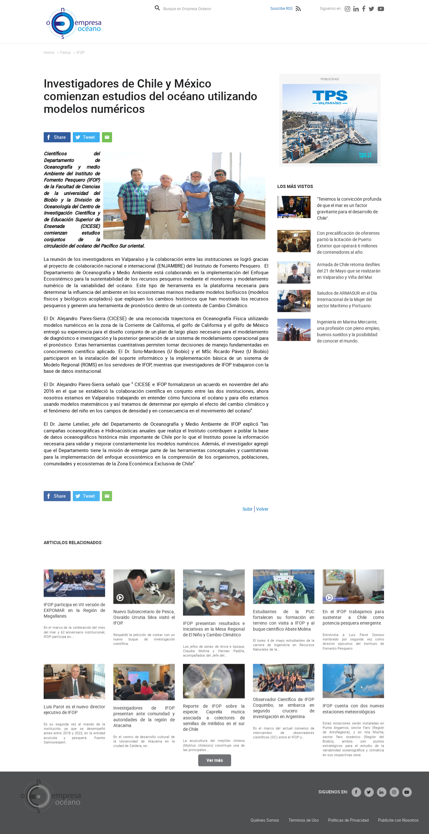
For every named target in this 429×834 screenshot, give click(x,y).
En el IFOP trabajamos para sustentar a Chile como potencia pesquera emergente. (353, 687)
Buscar (157, 7)
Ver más (214, 764)
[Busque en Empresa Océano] (191, 8)
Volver (262, 509)
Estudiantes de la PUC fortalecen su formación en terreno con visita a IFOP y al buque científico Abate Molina (283, 690)
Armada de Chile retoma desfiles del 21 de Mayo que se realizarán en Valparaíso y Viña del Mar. (349, 278)
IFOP (81, 52)
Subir (248, 509)
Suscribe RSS (281, 8)
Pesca (65, 52)
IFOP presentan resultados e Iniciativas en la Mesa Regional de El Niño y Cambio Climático (213, 699)
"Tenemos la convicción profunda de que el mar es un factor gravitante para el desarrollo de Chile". (349, 208)
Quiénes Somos (325, 820)
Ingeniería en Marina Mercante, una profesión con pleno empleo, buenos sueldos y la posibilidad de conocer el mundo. (348, 340)
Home (49, 52)
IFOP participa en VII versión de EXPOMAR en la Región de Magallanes (74, 680)
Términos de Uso (364, 820)
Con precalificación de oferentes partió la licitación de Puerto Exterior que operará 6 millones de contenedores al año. (348, 251)
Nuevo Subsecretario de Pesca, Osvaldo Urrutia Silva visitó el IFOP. (144, 687)
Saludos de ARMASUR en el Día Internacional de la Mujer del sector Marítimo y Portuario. (347, 307)
